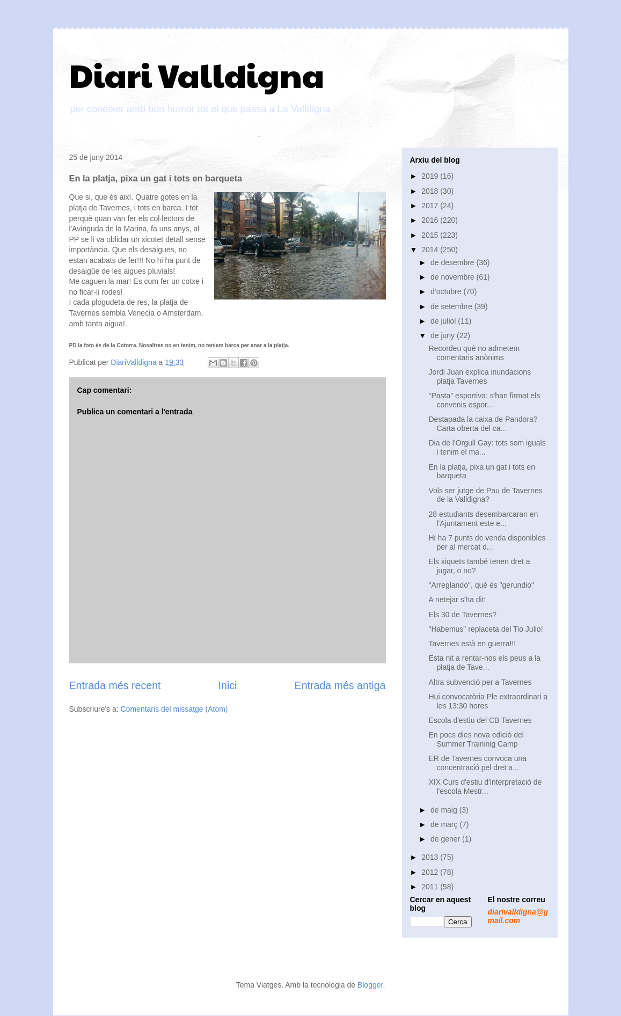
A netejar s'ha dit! (457, 599)
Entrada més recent (115, 685)
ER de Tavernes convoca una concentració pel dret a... (477, 763)
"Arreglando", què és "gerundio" (481, 585)
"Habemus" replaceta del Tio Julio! (485, 629)
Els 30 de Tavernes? (462, 614)
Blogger (370, 985)
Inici (227, 685)
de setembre (452, 306)
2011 (430, 886)
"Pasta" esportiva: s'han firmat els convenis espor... (484, 400)
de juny (443, 335)
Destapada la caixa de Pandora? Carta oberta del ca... (482, 424)
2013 (430, 857)
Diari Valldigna (196, 74)
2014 (430, 249)
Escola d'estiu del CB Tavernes (479, 720)
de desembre (453, 262)
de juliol (444, 321)
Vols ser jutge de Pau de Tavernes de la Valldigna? (485, 495)
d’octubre (446, 291)
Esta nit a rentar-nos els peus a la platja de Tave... (484, 662)
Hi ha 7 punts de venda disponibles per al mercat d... (486, 542)
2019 (430, 176)
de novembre (453, 277)
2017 (430, 205)
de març (444, 824)
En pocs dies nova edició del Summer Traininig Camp (475, 739)
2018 (430, 191)
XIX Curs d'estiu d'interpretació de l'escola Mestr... (485, 786)
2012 (430, 872)
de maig (444, 810)
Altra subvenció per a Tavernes (479, 682)
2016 (430, 220)
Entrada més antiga (340, 685)
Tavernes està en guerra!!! (472, 643)
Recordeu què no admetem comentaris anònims (474, 353)
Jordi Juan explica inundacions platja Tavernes (479, 376)
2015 (430, 235)
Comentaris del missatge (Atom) (174, 709)
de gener (446, 839)
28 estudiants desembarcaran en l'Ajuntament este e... (483, 519)
